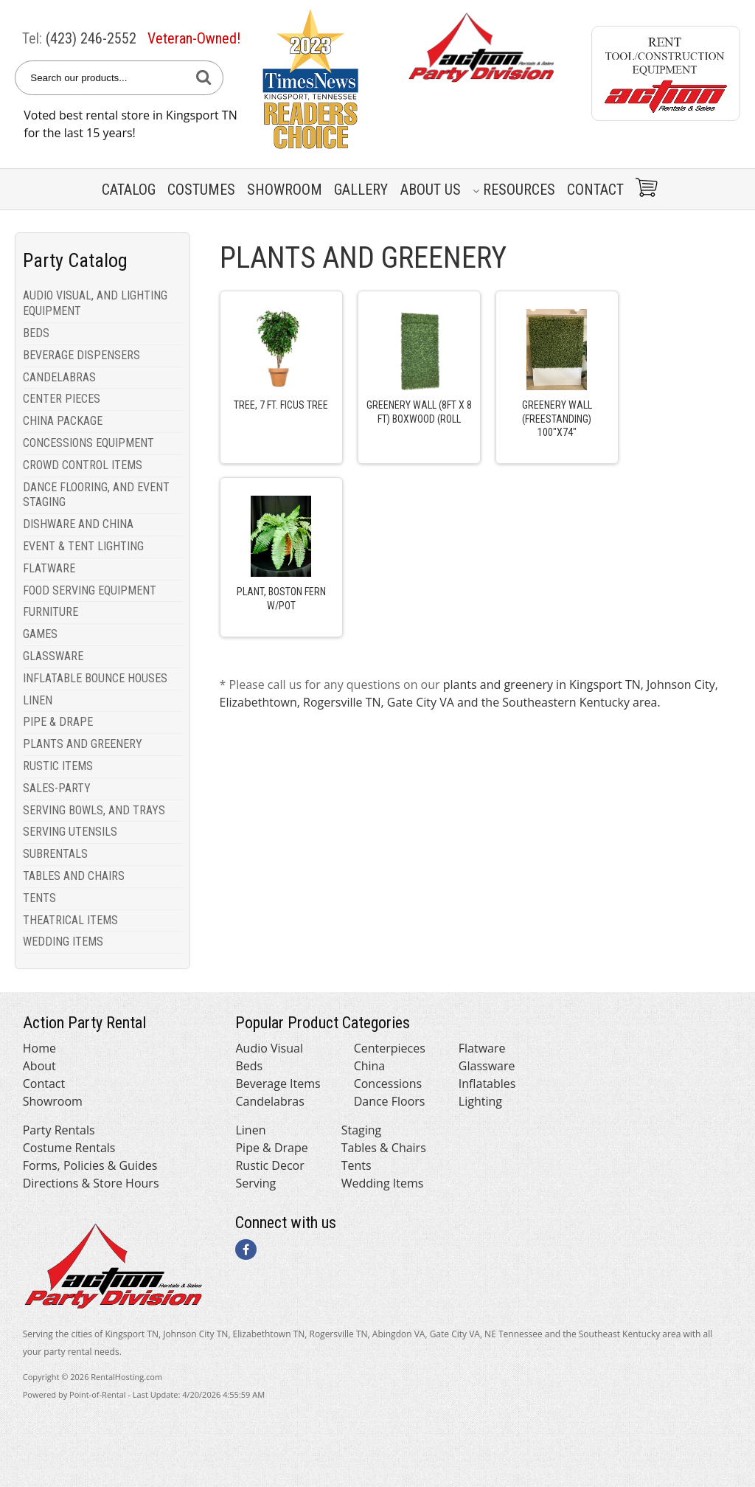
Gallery (361, 189)
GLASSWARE (53, 656)
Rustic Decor (269, 1165)
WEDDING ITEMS (63, 942)
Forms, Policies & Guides (90, 1165)
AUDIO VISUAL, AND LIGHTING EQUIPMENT (95, 303)
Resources (514, 189)
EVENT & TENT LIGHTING (83, 546)
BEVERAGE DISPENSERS (81, 355)
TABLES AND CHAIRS (74, 876)
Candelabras (269, 1101)
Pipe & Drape (271, 1148)
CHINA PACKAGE (62, 421)
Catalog (129, 189)
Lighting (480, 1101)
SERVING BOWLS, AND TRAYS (94, 810)
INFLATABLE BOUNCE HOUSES (95, 678)
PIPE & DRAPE (58, 722)
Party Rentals (59, 1130)
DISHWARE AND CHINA (78, 524)
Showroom (284, 189)
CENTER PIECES (61, 399)
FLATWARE (49, 568)
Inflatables (487, 1083)
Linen (250, 1130)
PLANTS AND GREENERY (82, 744)
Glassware (487, 1066)
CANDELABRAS (59, 377)
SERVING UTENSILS (70, 832)
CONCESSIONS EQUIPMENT (88, 443)
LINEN (37, 700)
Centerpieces (389, 1048)
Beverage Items (277, 1083)
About (39, 1066)
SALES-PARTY (57, 788)
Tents (356, 1165)
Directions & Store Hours (91, 1183)
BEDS (36, 333)
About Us (430, 189)
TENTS (39, 898)
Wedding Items (382, 1183)
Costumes (201, 189)
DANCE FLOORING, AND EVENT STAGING (96, 495)
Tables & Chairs (383, 1148)
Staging (361, 1130)
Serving (255, 1183)
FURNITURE (50, 612)
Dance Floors (389, 1101)
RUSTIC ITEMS (58, 766)
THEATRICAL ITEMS (70, 920)
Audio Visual (268, 1048)
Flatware (482, 1048)
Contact (595, 189)
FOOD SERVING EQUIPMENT (89, 590)
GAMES (40, 634)
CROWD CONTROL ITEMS (82, 465)
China (370, 1066)
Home (39, 1048)
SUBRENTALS (55, 854)
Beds (248, 1066)
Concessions (388, 1083)
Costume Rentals (69, 1148)
